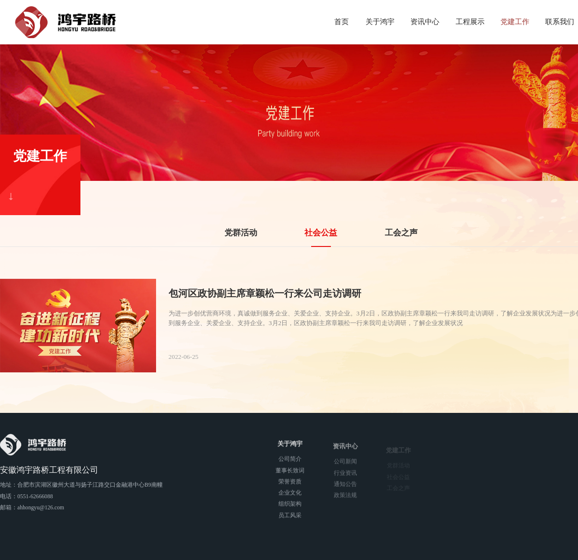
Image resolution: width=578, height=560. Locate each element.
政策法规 (345, 499)
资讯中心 (424, 22)
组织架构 (290, 506)
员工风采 (290, 517)
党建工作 (514, 22)
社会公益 (320, 232)
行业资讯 (345, 476)
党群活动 (240, 232)
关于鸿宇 (380, 22)
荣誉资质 (290, 483)
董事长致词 (290, 472)
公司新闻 (345, 465)
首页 (341, 22)
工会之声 (401, 232)
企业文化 (290, 495)
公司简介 (290, 461)
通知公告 (345, 487)
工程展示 (470, 22)
